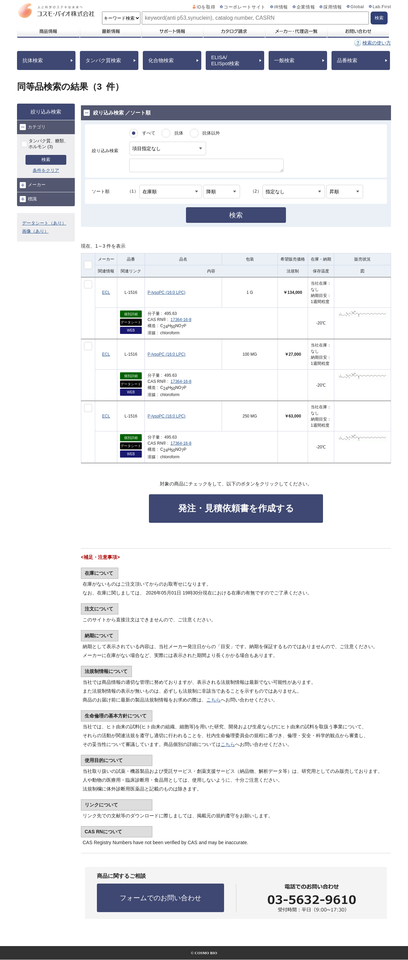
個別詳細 (131, 314)
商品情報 (48, 31)
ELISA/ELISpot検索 (225, 60)
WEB (131, 330)
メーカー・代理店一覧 (296, 31)
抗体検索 (32, 60)
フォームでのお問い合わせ (160, 898)
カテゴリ (33, 127)
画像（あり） (35, 231)
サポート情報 (172, 31)
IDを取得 (206, 7)
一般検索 (284, 60)
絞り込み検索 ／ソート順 (117, 113)
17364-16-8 (181, 319)
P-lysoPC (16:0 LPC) (166, 292)
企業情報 (305, 7)
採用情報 (332, 7)
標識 (28, 199)
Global (357, 6)
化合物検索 (161, 60)
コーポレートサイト (245, 7)
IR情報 (281, 7)
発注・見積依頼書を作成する (236, 508)
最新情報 (110, 31)
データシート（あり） (44, 223)
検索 (45, 159)
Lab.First (382, 6)
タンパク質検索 (103, 60)
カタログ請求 (234, 31)
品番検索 (347, 60)
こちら (213, 700)
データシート (131, 322)
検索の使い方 (376, 43)
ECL (106, 292)
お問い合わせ (358, 31)
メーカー (33, 185)
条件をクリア (46, 170)
